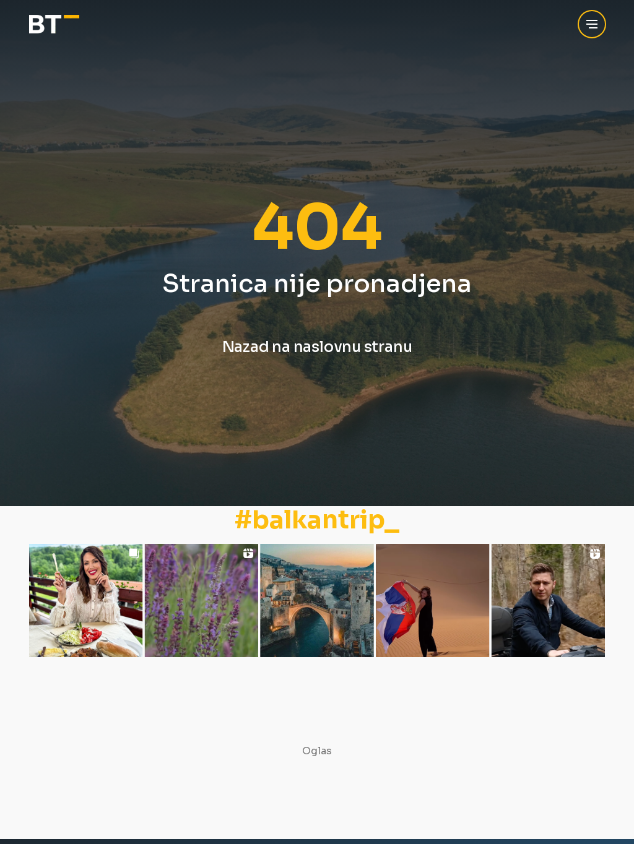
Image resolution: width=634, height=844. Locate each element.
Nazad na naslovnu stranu (317, 347)
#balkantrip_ (317, 520)
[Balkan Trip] (54, 24)
